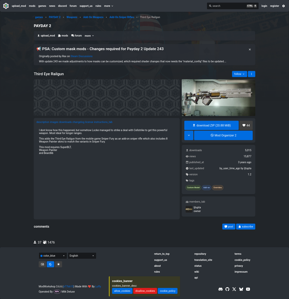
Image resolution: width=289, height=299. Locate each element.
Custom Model (193, 188)
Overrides (217, 188)
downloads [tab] (65, 122)
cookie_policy (242, 259)
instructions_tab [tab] (103, 122)
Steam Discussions (82, 56)
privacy (239, 265)
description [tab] (42, 122)
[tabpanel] (106, 141)
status (198, 265)
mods (32, 5)
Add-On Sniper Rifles (121, 17)
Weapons (72, 17)
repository (200, 253)
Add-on (206, 188)
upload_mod (19, 5)
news (52, 5)
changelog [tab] (78, 122)
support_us (86, 5)
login (264, 5)
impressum (241, 271)
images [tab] (54, 122)
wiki (196, 271)
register (274, 5)
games (42, 5)
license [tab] (89, 122)
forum (73, 5)
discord (62, 5)
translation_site (203, 259)
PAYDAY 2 (55, 17)
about (157, 265)
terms (238, 253)
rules (98, 5)
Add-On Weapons (93, 17)
